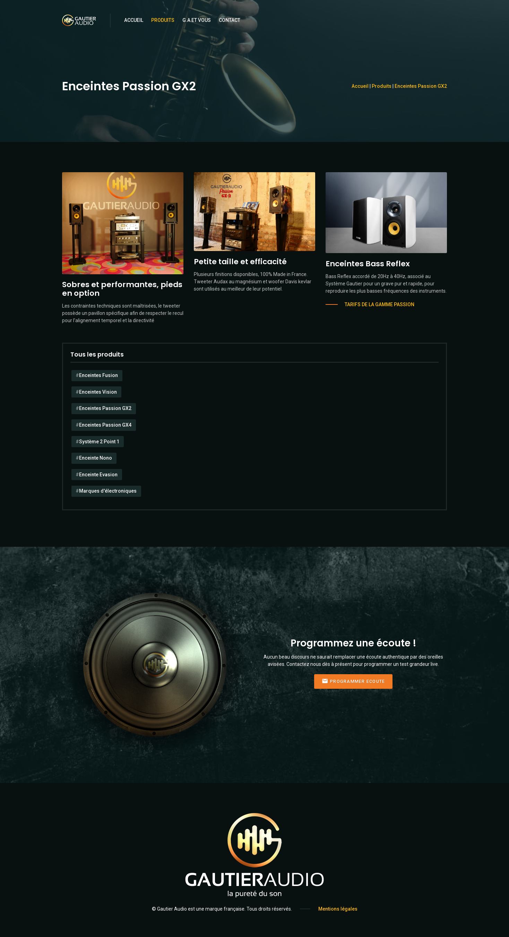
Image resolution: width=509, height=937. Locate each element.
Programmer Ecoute (353, 681)
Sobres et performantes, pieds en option (122, 289)
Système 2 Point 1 (99, 441)
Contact (229, 20)
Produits (162, 20)
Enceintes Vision (98, 392)
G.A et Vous (196, 20)
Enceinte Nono (95, 458)
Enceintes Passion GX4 (105, 425)
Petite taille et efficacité (240, 261)
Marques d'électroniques (108, 491)
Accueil (133, 20)
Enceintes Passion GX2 (421, 86)
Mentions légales (337, 909)
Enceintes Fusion (98, 375)
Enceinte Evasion (98, 474)
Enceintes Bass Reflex (368, 263)
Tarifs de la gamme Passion (379, 304)
